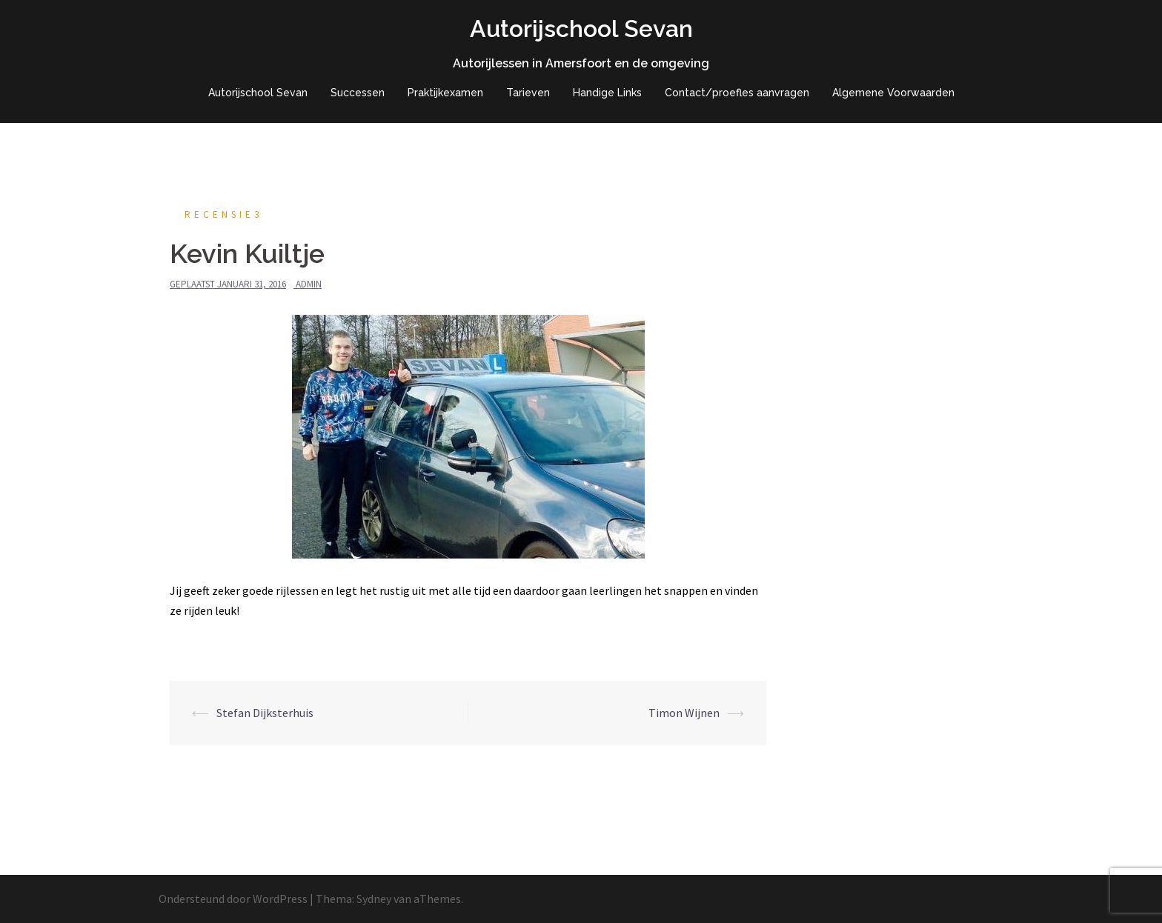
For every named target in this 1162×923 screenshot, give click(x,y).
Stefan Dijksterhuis (264, 712)
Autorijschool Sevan (581, 28)
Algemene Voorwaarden (893, 93)
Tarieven (528, 93)
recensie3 (223, 214)
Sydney (373, 898)
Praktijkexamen (445, 93)
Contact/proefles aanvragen (737, 93)
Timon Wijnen (684, 712)
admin (309, 284)
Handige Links (607, 93)
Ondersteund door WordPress (233, 898)
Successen (358, 93)
